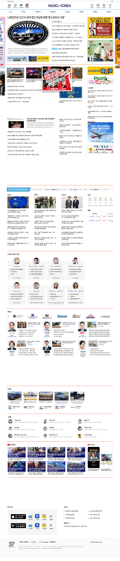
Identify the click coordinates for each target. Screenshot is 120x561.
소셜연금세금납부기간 (75, 299)
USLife (67, 12)
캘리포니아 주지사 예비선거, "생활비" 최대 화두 (70, 136)
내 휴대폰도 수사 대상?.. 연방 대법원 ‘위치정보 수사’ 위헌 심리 (70, 142)
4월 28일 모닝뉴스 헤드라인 (15, 94)
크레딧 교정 (53, 294)
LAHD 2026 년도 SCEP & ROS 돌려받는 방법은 (37, 299)
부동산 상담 (36, 291)
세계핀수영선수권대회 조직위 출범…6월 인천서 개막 (72, 244)
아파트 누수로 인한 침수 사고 (37, 271)
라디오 (24, 12)
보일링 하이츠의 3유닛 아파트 (96, 351)
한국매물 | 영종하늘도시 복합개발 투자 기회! (63, 351)
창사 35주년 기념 (95, 518)
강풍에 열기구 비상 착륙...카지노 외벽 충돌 (19, 132)
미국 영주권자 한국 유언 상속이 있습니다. (76, 271)
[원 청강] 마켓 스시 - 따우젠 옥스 (26, 334)
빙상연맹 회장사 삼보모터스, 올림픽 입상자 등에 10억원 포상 (72, 233)
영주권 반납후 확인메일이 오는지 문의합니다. (18, 269)
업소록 (109, 12)
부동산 (81, 12)
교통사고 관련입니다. (16, 299)
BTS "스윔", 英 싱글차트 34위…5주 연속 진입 (44, 233)
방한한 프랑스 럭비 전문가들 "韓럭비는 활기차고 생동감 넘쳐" (72, 227)
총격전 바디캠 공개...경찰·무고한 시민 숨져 (19, 147)
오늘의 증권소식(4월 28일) (59, 53)
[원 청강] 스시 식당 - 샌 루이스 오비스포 (28, 330)
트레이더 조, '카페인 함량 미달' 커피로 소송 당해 (20, 151)
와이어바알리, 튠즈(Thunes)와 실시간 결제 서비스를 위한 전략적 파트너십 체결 (29, 90)
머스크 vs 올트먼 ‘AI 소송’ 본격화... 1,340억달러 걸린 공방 (68, 26)
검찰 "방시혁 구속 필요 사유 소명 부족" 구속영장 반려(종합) (45, 227)
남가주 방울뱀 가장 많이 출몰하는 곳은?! (18, 139)
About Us (21, 546)
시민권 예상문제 (69, 514)
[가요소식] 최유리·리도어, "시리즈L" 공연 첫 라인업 (44, 216)
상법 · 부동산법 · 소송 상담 (36, 266)
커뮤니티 (38, 12)
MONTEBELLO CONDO (59, 330)
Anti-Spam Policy (53, 546)
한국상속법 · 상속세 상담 (75, 266)
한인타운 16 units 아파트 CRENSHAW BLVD (64, 332)
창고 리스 (52, 274)
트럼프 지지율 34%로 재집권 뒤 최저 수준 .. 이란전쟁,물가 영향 (68, 56)
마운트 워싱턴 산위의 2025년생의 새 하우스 (100, 352)
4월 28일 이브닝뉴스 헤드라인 (15, 86)
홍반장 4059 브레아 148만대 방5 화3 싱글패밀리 (99, 330)
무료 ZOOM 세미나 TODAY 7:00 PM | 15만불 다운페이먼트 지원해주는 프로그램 (65, 349)
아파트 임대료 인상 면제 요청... (37, 269)
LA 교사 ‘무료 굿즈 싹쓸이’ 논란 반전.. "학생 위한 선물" (67, 41)
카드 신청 (52, 299)
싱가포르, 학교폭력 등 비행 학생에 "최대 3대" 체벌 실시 (17, 238)
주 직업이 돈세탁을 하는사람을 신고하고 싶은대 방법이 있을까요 (57, 269)
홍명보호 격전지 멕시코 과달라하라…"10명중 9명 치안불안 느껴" (16, 227)
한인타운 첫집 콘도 (94, 349)
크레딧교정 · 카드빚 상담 (56, 291)
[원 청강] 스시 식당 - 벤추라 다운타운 (27, 332)
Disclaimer (44, 546)
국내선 (12, 274)
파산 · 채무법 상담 (56, 266)
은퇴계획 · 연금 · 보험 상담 (75, 291)
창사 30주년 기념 (95, 514)
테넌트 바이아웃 (34, 294)
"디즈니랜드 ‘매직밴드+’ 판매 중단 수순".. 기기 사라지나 (67, 37)
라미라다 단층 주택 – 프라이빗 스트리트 (27, 352)
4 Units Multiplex (58, 336)
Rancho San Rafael (58, 334)
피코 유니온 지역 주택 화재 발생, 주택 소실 (63, 60)
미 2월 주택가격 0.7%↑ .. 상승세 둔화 (18, 101)
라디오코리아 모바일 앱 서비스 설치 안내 (75, 526)
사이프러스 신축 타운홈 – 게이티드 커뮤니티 (28, 355)
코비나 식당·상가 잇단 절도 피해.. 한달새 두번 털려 (70, 147)
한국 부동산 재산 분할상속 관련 (76, 269)
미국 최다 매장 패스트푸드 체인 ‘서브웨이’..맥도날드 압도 (23, 154)
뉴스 (10, 12)
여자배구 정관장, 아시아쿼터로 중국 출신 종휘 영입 (72, 238)
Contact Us (80, 546)
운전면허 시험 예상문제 (71, 511)
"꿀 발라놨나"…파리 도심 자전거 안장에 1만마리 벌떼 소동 (17, 216)
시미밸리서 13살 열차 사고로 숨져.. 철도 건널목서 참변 (70, 153)
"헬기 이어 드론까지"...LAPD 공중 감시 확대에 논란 (70, 125)
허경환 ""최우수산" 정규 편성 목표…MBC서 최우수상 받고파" (44, 222)
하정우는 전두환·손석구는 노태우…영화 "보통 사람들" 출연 (45, 244)
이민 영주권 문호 (70, 518)
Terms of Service (28, 546)
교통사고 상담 (17, 291)
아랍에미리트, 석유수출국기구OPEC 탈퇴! (19, 98)
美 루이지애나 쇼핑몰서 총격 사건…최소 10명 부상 (18, 244)
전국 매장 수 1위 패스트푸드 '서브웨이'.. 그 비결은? (66, 33)
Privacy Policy (37, 546)
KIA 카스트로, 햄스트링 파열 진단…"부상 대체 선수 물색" (70, 216)
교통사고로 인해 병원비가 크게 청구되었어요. (18, 294)
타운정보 (52, 12)
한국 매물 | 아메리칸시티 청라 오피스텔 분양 (63, 355)
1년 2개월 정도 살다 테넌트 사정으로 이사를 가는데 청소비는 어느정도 (37, 296)
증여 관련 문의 (73, 274)
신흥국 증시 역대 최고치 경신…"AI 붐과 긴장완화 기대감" (17, 233)
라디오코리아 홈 (10, 1)
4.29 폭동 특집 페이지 (96, 511)
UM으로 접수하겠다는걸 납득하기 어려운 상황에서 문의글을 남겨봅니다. (18, 296)
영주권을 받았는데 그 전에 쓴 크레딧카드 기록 (56, 296)
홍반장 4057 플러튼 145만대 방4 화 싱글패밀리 (99, 334)
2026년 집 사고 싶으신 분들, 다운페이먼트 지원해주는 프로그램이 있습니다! (64, 352)
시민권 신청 (14, 271)
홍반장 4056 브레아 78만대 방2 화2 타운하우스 (99, 336)
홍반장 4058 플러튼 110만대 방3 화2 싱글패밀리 (99, 332)
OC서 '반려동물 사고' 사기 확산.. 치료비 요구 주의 (65, 45)
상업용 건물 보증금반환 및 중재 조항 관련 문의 (37, 274)
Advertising (73, 546)
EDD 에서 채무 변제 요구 (56, 271)
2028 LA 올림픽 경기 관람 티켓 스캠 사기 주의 (64, 29)
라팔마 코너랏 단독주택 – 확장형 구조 (27, 349)
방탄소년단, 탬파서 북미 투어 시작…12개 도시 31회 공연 (45, 238)
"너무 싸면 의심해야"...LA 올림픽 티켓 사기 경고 (70, 131)
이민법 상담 (17, 266)
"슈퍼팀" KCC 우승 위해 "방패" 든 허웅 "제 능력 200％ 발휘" (72, 222)
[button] (71, 66)
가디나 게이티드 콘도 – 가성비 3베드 (27, 351)
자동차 (95, 12)
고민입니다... (73, 296)
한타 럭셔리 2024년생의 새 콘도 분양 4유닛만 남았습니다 (101, 355)
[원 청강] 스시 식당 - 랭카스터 (25, 336)
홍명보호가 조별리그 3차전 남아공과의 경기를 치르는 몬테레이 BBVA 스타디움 (18, 222)
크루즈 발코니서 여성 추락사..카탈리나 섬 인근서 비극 (22, 143)
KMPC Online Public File (63, 546)
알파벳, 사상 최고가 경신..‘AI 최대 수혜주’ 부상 (70, 120)
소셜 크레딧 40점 (74, 294)
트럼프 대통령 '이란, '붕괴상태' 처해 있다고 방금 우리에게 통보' (24, 135)
